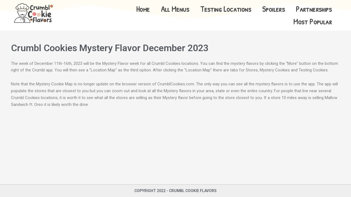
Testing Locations (225, 9)
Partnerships (314, 9)
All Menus (175, 9)
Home (143, 9)
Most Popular (312, 21)
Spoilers (273, 9)
